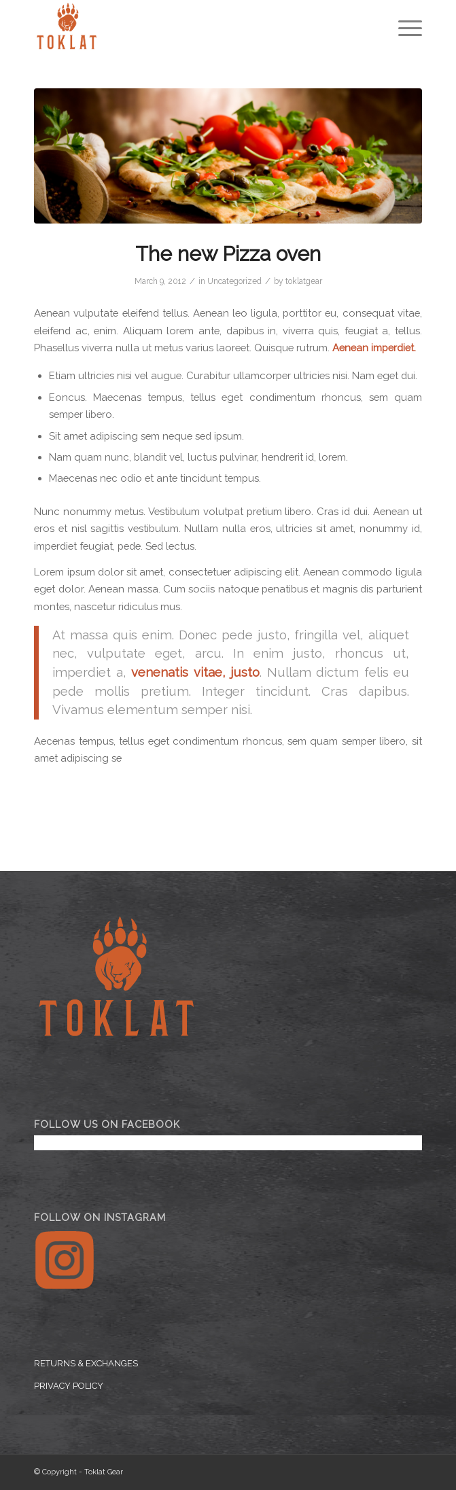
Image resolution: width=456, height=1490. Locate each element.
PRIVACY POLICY (68, 1386)
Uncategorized (234, 281)
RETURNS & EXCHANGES (86, 1363)
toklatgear (303, 281)
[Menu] (403, 27)
